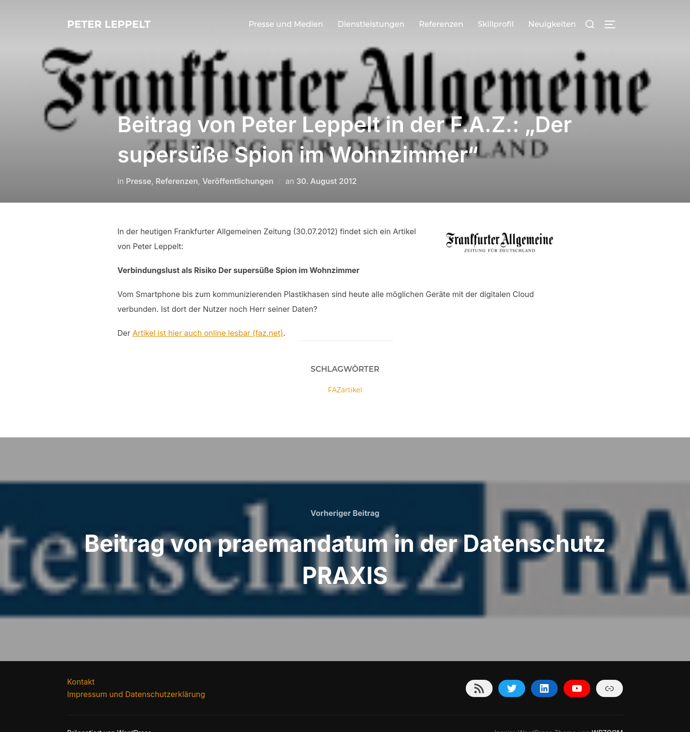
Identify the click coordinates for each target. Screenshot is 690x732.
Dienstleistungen (370, 24)
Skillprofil (496, 24)
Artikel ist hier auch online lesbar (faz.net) (207, 314)
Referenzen (441, 24)
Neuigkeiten (552, 24)
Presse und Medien (286, 24)
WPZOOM (607, 713)
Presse (138, 162)
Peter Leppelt (121, 24)
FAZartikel (345, 370)
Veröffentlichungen (238, 162)
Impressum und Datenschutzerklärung (136, 675)
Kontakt (80, 662)
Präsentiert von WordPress (109, 713)
